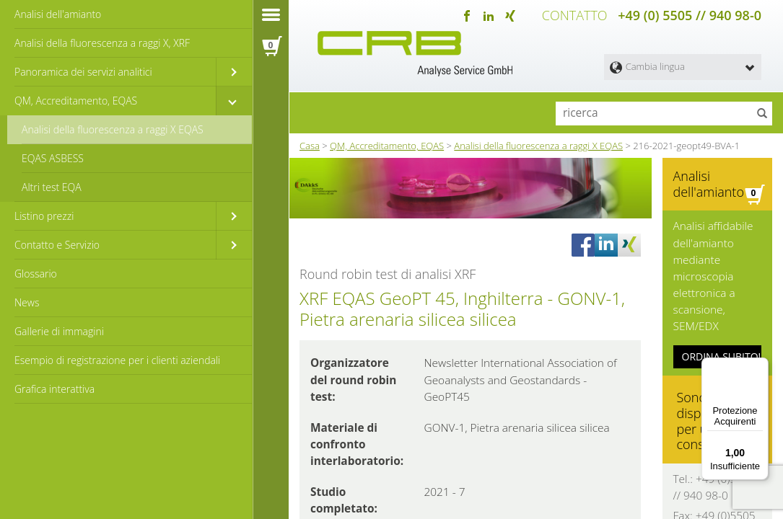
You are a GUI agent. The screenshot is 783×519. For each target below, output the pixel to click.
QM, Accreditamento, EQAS (75, 100)
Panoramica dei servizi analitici (83, 72)
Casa (309, 143)
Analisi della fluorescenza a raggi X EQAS (113, 129)
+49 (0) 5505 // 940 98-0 (689, 14)
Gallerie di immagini (59, 331)
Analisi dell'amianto (57, 14)
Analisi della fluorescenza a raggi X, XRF (102, 43)
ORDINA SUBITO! (721, 343)
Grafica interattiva (54, 389)
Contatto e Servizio (57, 245)
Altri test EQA (52, 187)
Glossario (35, 273)
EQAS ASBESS (53, 158)
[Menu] (760, 366)
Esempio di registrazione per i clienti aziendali (117, 360)
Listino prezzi (44, 216)
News (26, 302)
